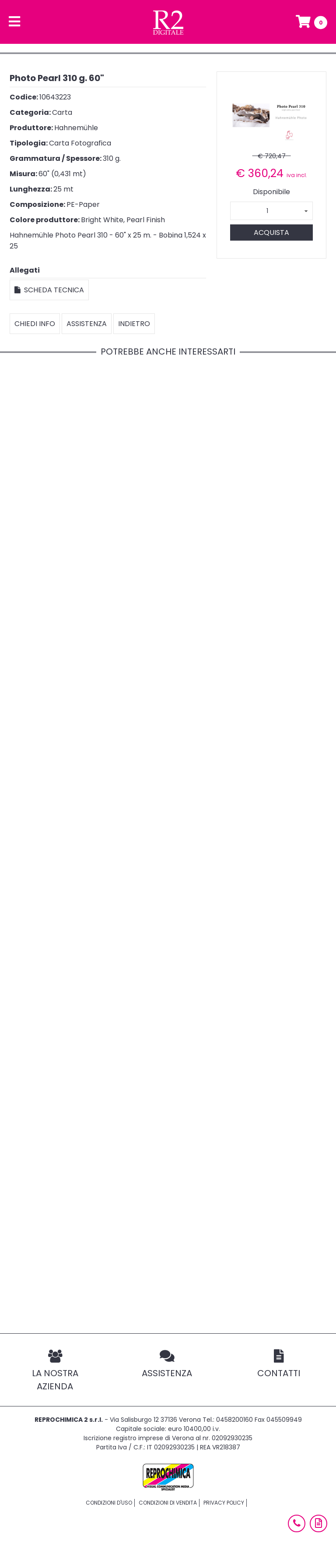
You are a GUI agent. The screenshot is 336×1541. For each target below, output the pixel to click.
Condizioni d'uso (109, 1502)
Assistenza (86, 324)
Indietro (134, 324)
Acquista (271, 232)
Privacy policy (223, 1502)
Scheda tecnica (49, 290)
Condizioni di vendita (168, 1502)
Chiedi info (34, 324)
